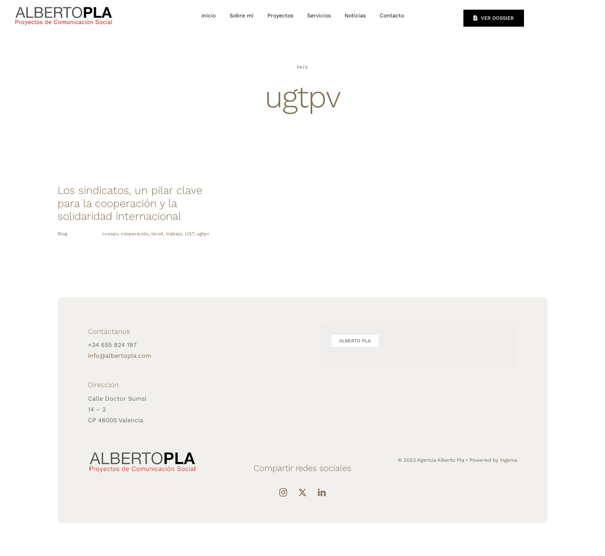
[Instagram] (283, 492)
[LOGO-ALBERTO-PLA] (63, 5)
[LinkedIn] (321, 492)
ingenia (508, 460)
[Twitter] (302, 492)
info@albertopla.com (119, 355)
